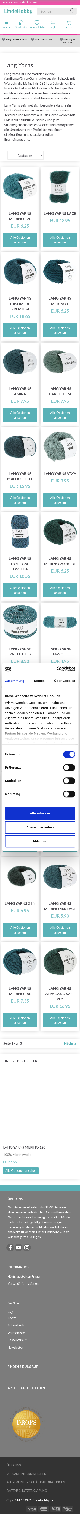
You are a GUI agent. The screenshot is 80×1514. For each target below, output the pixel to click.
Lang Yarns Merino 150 (20, 991)
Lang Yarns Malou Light (20, 476)
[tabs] (69, 25)
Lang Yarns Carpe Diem (60, 391)
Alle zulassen (40, 813)
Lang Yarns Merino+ (60, 301)
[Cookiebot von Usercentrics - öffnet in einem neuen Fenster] (57, 669)
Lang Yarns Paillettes (20, 651)
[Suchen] (73, 11)
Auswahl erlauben (40, 827)
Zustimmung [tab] (14, 681)
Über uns (14, 1465)
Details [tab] (39, 681)
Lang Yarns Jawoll (60, 651)
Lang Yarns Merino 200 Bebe (60, 561)
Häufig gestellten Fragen (24, 1276)
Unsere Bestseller (20, 1061)
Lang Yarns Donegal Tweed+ (20, 563)
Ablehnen (40, 841)
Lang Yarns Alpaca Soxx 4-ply (60, 993)
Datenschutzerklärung (27, 1490)
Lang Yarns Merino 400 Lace (60, 906)
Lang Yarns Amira (20, 391)
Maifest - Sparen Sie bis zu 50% (20, 2)
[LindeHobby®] (18, 10)
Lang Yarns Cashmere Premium (20, 303)
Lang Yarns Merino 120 (20, 216)
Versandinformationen (23, 1283)
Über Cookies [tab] (64, 681)
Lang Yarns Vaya (60, 473)
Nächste (70, 1043)
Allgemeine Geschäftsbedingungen (36, 1482)
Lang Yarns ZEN (20, 903)
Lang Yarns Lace (60, 213)
